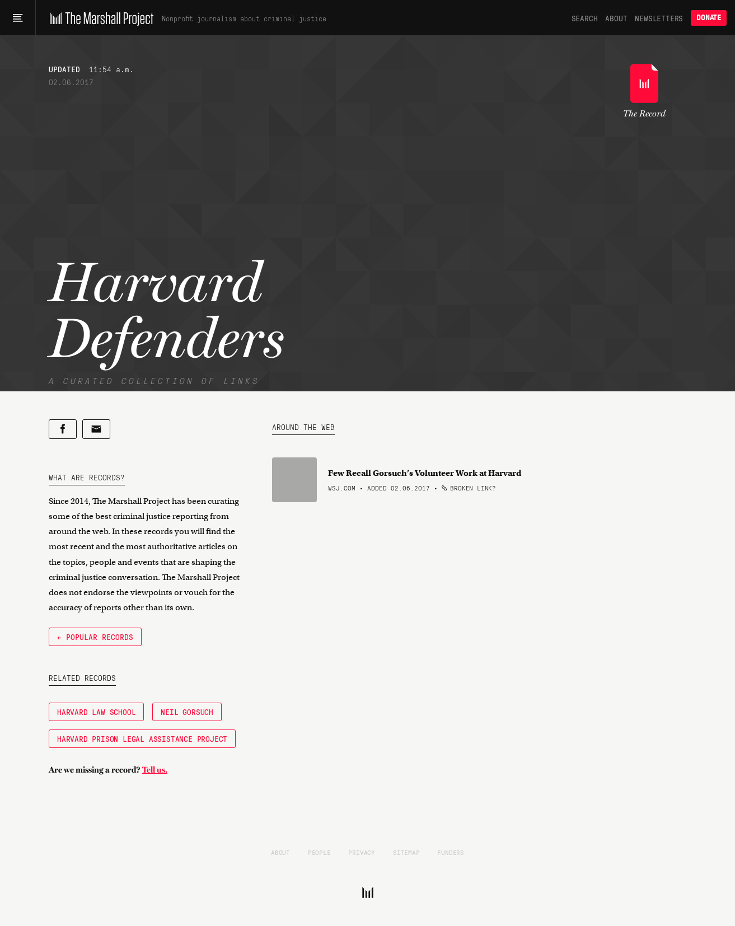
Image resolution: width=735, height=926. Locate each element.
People (319, 852)
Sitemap (406, 852)
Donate (708, 17)
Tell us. (154, 770)
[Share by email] (96, 429)
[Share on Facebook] (63, 429)
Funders (450, 852)
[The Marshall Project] (99, 18)
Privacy (361, 852)
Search (585, 18)
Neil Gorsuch (187, 712)
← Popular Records (95, 637)
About (616, 18)
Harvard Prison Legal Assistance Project (142, 738)
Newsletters (659, 18)
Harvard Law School (96, 712)
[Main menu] (17, 18)
